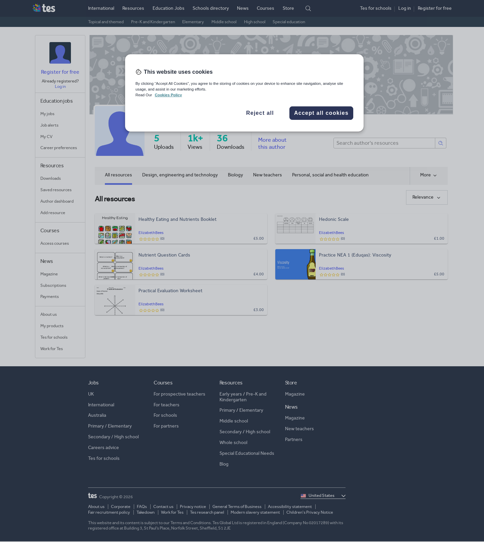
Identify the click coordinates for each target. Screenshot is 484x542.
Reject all (260, 113)
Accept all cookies (321, 113)
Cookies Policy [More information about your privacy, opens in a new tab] (168, 95)
